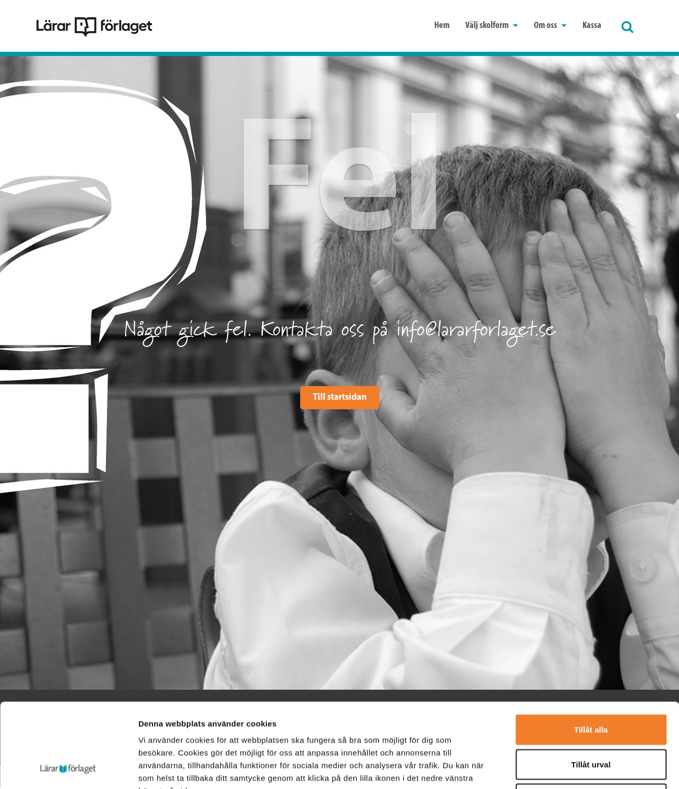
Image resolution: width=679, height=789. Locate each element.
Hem (442, 26)
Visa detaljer (573, 768)
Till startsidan (340, 397)
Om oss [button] (550, 26)
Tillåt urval (591, 685)
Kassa (591, 26)
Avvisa (591, 719)
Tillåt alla (591, 650)
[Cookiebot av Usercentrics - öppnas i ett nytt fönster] (68, 768)
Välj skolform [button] (491, 26)
